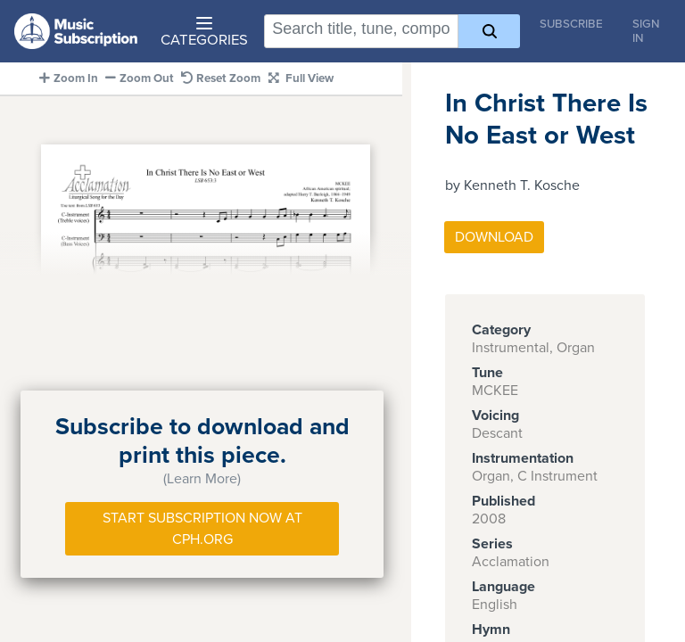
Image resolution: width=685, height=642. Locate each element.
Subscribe (571, 24)
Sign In (646, 31)
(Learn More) (202, 479)
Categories (204, 33)
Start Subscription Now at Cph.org (202, 528)
